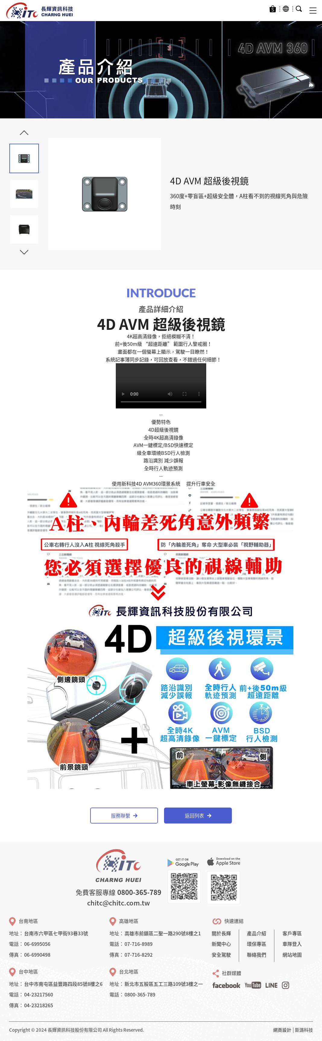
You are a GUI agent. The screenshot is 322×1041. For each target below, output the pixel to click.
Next (24, 250)
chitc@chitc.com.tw (118, 903)
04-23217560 (38, 994)
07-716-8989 (139, 943)
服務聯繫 (124, 815)
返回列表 (198, 815)
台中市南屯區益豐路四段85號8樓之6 (63, 983)
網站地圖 (292, 954)
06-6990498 (37, 954)
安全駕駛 (221, 954)
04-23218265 (38, 1005)
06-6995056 (37, 943)
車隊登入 (292, 943)
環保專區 (256, 943)
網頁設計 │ (284, 1030)
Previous (24, 134)
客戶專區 (292, 933)
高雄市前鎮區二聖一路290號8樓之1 (163, 933)
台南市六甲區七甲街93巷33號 (56, 933)
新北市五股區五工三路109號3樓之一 (164, 983)
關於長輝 (221, 933)
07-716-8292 (139, 954)
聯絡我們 (256, 954)
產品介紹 (256, 933)
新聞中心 (221, 943)
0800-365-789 (139, 892)
